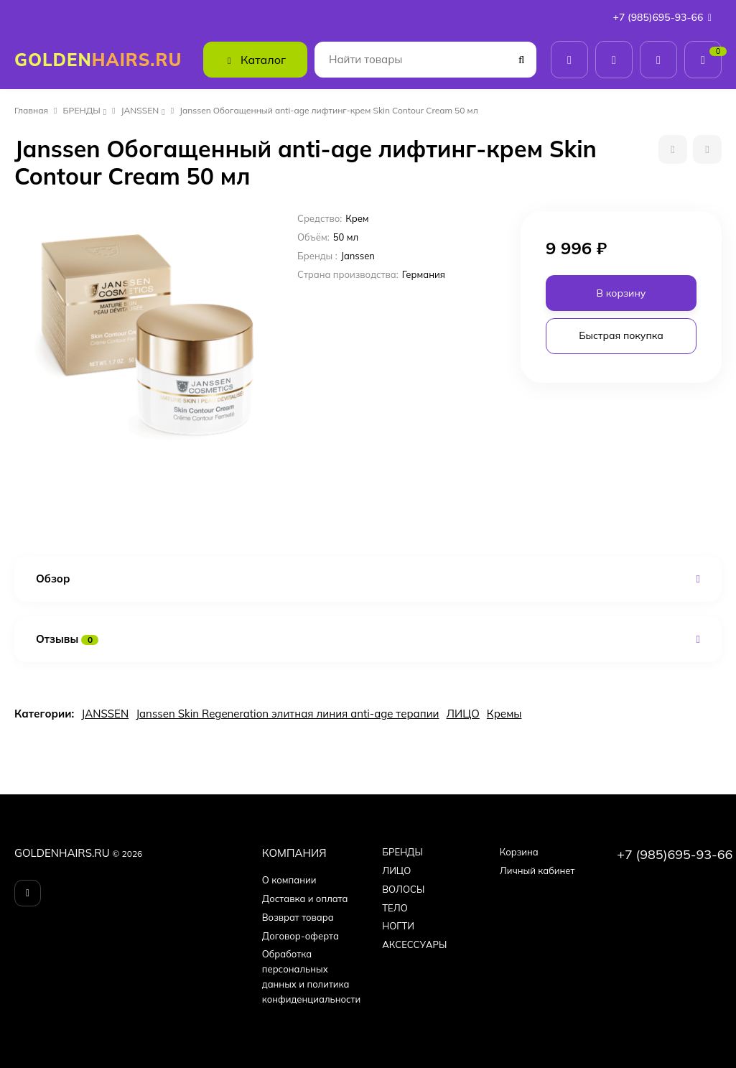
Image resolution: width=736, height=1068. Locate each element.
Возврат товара (298, 917)
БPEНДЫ (82, 110)
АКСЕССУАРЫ (414, 944)
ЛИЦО (463, 713)
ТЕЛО (394, 908)
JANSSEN (140, 110)
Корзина (519, 852)
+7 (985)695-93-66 (665, 17)
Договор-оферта (300, 936)
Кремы (504, 713)
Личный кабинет (537, 870)
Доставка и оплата (305, 898)
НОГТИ (398, 926)
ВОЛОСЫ (403, 889)
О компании (289, 880)
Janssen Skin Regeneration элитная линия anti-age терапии (287, 713)
